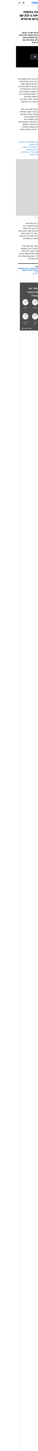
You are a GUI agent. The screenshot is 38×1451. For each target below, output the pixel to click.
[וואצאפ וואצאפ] (7, 3)
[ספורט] (34, 8)
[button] (29, 3)
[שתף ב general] (3, 3)
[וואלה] (19, 3)
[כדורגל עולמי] (25, 8)
